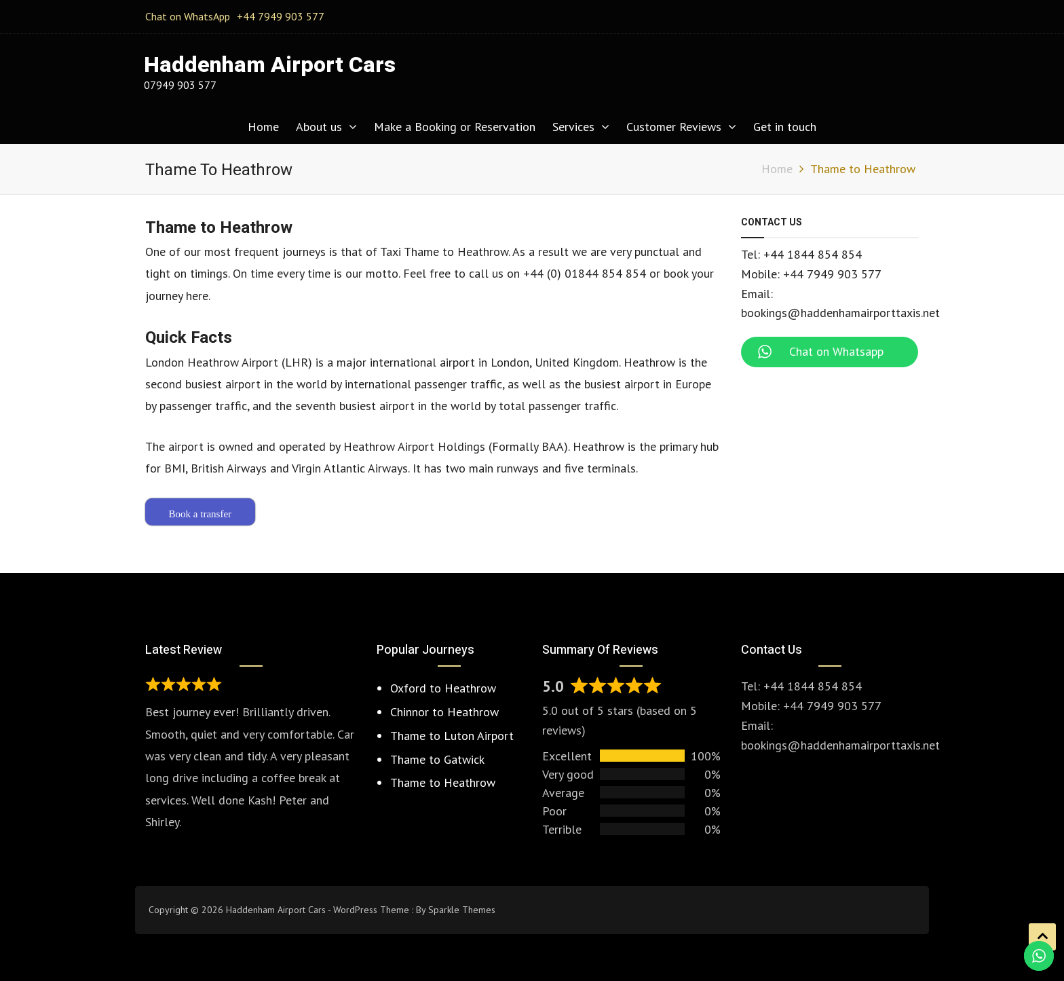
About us (319, 126)
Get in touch (784, 126)
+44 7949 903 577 (280, 16)
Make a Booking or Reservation (454, 126)
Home (263, 126)
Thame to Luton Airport (452, 735)
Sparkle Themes (461, 910)
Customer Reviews (673, 126)
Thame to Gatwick (437, 759)
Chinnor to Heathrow (444, 712)
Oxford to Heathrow (443, 688)
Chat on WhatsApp (187, 16)
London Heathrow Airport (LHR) (228, 362)
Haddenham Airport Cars (270, 65)
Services (573, 126)
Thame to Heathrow (442, 782)
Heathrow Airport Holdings (414, 446)
